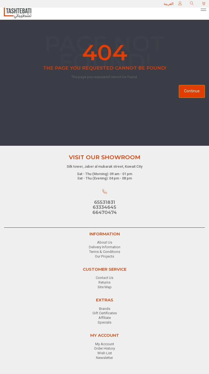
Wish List (104, 353)
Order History (104, 348)
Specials (104, 322)
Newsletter (104, 358)
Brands (104, 309)
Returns (104, 282)
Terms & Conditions (104, 252)
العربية (169, 4)
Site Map (105, 287)
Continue (192, 91)
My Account (104, 344)
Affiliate (104, 318)
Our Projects (104, 256)
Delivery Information (104, 247)
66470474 (104, 212)
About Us (104, 242)
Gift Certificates (104, 313)
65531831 (104, 202)
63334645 (104, 207)
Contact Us (104, 278)
